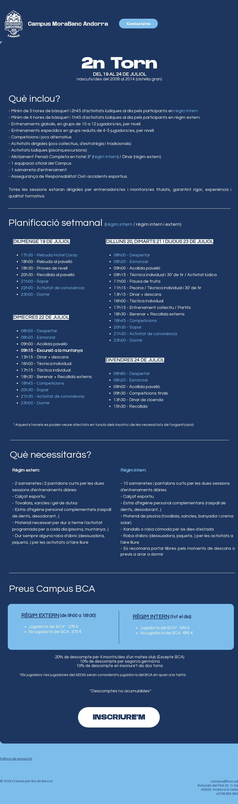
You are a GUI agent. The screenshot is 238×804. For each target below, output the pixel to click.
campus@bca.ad (224, 781)
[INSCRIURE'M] (119, 717)
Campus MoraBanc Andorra (68, 24)
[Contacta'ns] (138, 23)
